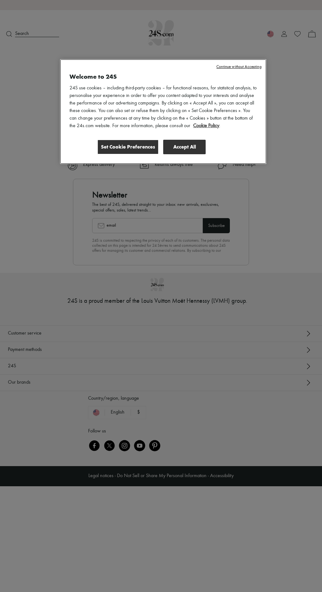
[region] (163, 111)
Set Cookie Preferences (128, 146)
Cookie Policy (206, 125)
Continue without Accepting (238, 67)
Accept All (184, 146)
